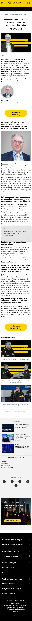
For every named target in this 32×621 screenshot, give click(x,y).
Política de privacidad (11, 606)
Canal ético (12, 608)
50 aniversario (8, 593)
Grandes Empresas (10, 556)
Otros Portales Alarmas (12, 544)
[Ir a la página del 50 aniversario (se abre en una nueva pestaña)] (16, 9)
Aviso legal (24, 606)
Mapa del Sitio (16, 603)
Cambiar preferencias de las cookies (16, 611)
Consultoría (4, 463)
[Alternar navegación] (27, 3)
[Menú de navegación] (2, 3)
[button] (29, 3)
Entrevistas (23, 15)
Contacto (6, 572)
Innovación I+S (9, 567)
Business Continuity (7, 467)
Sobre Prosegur (9, 562)
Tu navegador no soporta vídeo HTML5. (16, 9)
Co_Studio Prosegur (11, 589)
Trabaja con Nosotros (12, 579)
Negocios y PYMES (10, 551)
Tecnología (4, 461)
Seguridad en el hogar (12, 539)
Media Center (8, 584)
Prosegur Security (11, 15)
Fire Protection (5, 465)
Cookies (21, 608)
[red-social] (12, 616)
